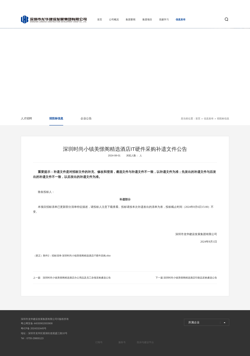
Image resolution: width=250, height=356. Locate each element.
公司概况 (114, 19)
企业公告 (86, 118)
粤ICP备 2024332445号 (33, 328)
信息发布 (180, 19)
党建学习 (164, 19)
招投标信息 (56, 118)
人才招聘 (26, 118)
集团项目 (147, 19)
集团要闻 (130, 19)
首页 (99, 19)
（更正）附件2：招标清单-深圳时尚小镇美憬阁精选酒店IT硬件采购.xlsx (72, 255)
